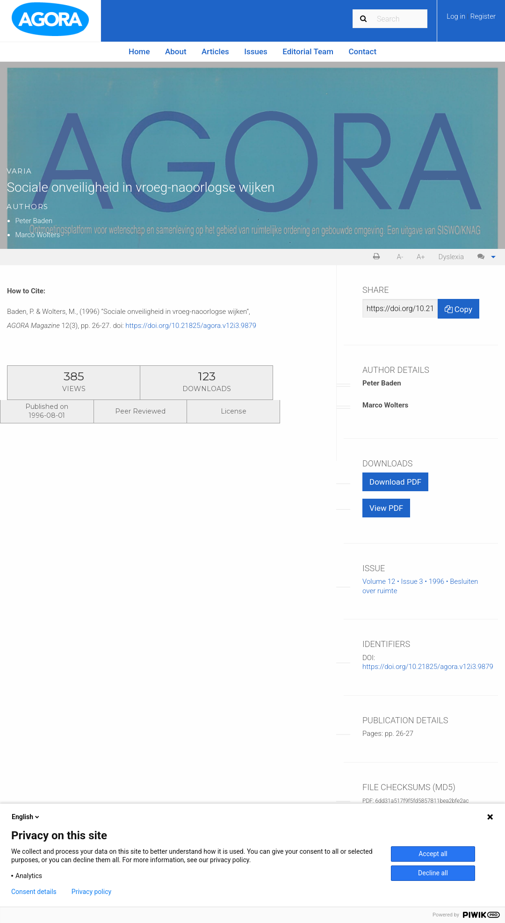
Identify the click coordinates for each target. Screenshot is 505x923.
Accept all (432, 854)
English (26, 817)
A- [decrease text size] (400, 257)
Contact (363, 51)
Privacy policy (91, 891)
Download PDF (395, 482)
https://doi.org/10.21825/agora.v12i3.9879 (190, 325)
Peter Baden (33, 221)
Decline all (433, 873)
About (176, 51)
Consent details (34, 891)
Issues (255, 51)
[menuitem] (471, 19)
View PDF (386, 508)
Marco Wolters (37, 235)
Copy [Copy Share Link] (458, 309)
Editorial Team (307, 51)
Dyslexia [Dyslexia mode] (451, 257)
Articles (215, 51)
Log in (457, 16)
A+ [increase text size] (421, 257)
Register (483, 16)
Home (139, 51)
